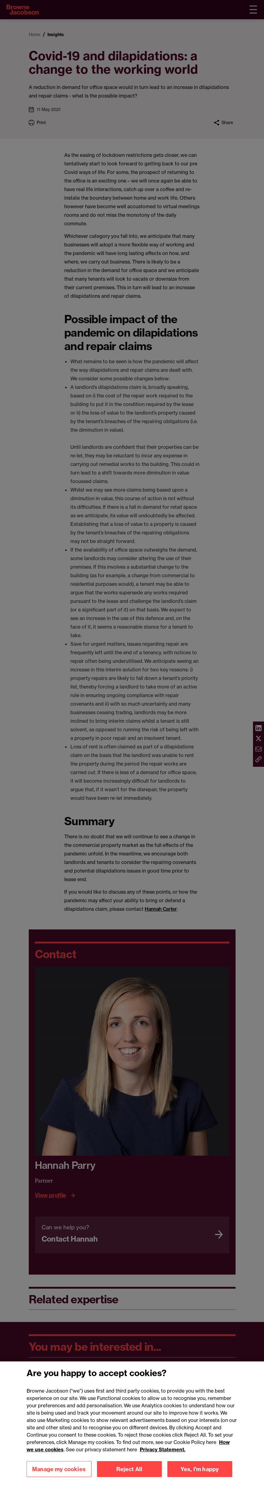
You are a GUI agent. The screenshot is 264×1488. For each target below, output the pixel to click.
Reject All (129, 1475)
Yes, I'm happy (199, 1475)
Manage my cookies (59, 1475)
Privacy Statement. (162, 1456)
